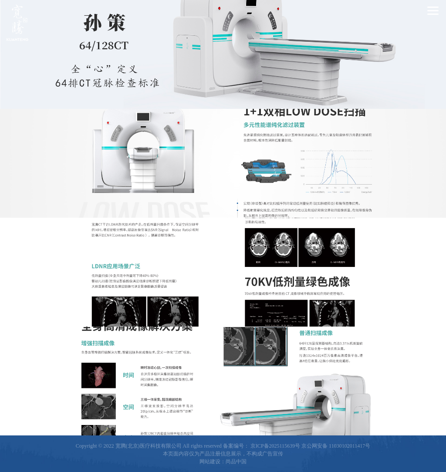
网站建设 (209, 462)
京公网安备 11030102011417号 (335, 446)
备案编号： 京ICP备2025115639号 (261, 446)
